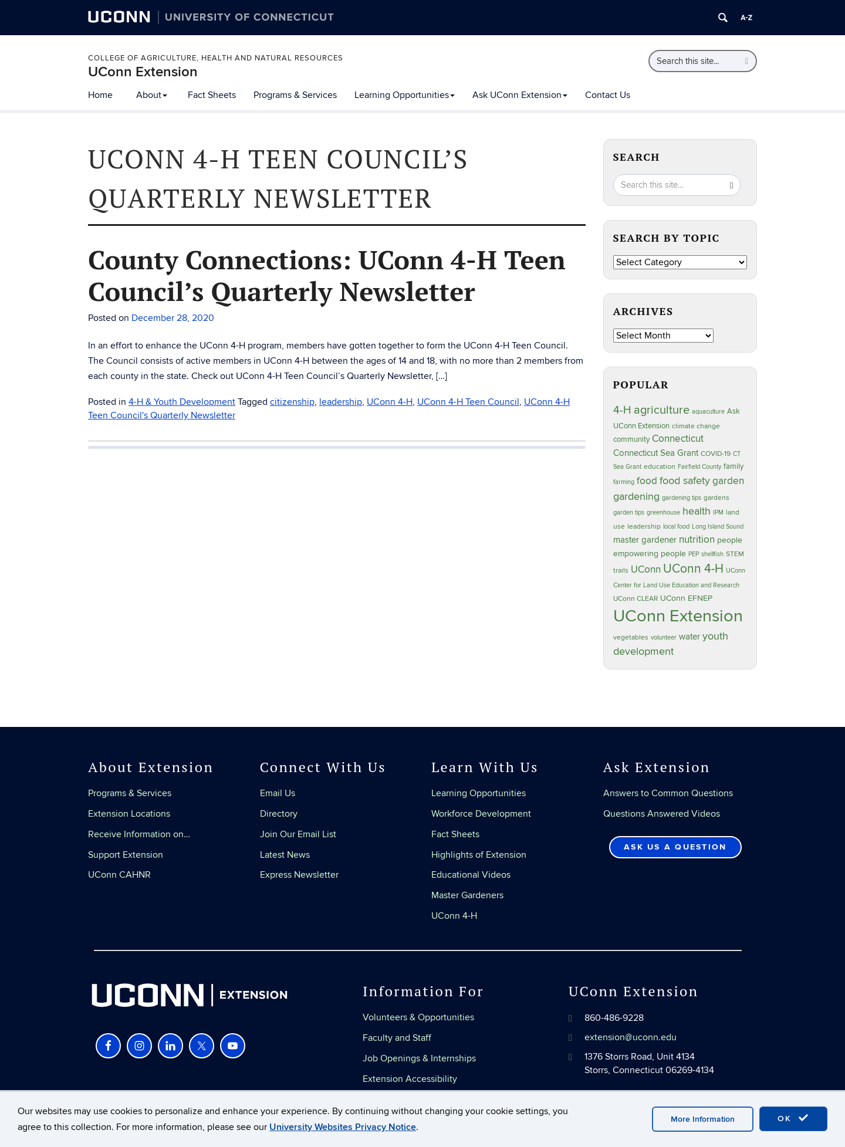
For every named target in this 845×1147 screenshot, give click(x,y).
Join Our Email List (298, 834)
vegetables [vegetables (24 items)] (630, 637)
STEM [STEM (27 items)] (735, 554)
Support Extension (125, 855)
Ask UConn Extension (519, 95)
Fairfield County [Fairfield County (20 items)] (699, 467)
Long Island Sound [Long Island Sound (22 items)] (717, 526)
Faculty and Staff (397, 1038)
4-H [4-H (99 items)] (622, 410)
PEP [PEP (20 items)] (693, 554)
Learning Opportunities (404, 95)
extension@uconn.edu (630, 1037)
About (151, 95)
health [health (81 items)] (696, 511)
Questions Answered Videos (661, 814)
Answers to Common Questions (668, 793)
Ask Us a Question (675, 847)
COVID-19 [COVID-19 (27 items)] (716, 453)
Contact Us (607, 95)
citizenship (292, 402)
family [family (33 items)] (733, 466)
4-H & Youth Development (182, 402)
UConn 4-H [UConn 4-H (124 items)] (693, 568)
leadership (340, 402)
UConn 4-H (390, 402)
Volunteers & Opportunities (418, 1017)
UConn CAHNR (119, 875)
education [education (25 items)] (659, 466)
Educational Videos (471, 875)
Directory (279, 814)
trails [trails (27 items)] (620, 570)
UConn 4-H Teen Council (468, 402)
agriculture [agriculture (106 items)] (661, 410)
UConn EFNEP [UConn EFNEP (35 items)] (686, 598)
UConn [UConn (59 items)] (646, 570)
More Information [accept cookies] (703, 1119)
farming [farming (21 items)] (623, 482)
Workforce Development (481, 814)
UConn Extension (143, 71)
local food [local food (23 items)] (676, 526)
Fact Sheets (212, 95)
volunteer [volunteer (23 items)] (664, 637)
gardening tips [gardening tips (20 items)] (681, 498)
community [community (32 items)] (631, 439)
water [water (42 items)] (689, 637)
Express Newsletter (299, 875)
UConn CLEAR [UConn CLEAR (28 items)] (635, 598)
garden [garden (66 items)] (728, 481)
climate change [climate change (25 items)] (696, 426)
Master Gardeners (467, 895)
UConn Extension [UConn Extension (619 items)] (678, 616)
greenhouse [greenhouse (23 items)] (663, 512)
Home (100, 95)
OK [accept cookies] (793, 1118)
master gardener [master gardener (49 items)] (645, 540)
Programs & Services (295, 95)
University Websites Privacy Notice (342, 1127)
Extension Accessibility (410, 1079)
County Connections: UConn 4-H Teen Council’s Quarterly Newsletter (327, 275)
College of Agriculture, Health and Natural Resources (215, 58)
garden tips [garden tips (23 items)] (628, 512)
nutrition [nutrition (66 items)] (697, 539)
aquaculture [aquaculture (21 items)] (708, 411)
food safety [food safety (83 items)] (685, 480)
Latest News (285, 855)
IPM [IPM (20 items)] (718, 512)
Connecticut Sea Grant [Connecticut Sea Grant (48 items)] (655, 453)
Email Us (277, 793)
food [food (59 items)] (647, 481)
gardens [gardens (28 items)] (716, 497)
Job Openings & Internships (419, 1058)
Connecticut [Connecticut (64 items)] (678, 439)
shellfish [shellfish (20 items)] (712, 554)
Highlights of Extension (478, 855)
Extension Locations (129, 814)
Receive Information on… (139, 834)
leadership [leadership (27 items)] (644, 526)
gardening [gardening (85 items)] (636, 496)
